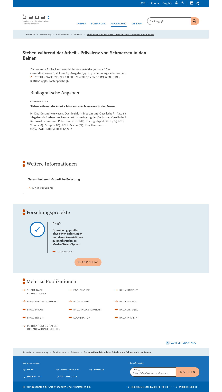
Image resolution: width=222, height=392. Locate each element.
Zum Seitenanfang (183, 342)
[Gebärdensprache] (176, 3)
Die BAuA (136, 23)
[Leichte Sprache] (182, 3)
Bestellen (187, 372)
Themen (81, 23)
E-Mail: (136, 369)
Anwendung (119, 23)
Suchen (193, 21)
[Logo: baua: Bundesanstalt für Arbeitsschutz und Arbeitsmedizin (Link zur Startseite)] (42, 19)
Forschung (98, 23)
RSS (142, 3)
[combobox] (169, 21)
